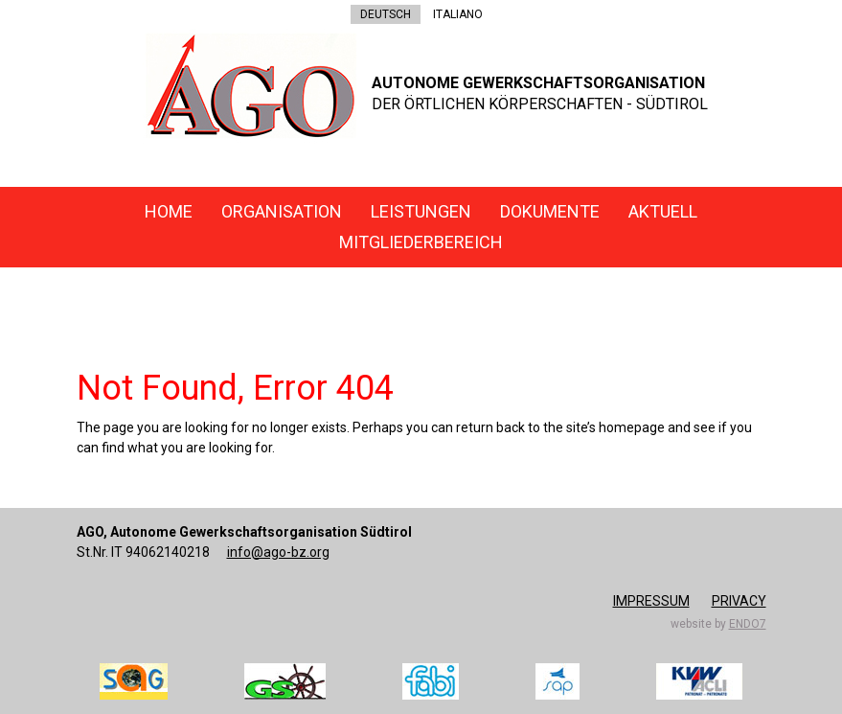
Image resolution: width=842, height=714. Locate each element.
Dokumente (550, 211)
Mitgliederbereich (421, 242)
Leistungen (421, 211)
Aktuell (662, 211)
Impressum (651, 601)
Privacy (739, 601)
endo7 (747, 624)
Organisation (281, 211)
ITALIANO (458, 14)
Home (169, 211)
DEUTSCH (385, 14)
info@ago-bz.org (278, 552)
